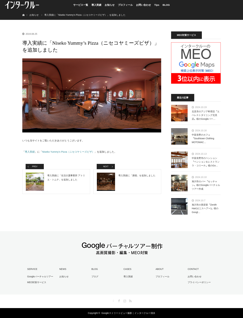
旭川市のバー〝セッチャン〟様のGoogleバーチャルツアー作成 (206, 185)
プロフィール (125, 4)
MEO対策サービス (36, 282)
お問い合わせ (143, 4)
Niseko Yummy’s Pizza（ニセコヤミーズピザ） (68, 151)
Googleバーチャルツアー (40, 276)
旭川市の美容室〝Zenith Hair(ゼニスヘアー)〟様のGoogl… (205, 208)
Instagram (124, 300)
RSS (129, 300)
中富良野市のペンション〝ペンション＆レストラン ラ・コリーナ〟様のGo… (206, 162)
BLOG (166, 4)
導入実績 (96, 4)
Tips (156, 4)
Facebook (118, 300)
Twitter (113, 300)
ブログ (94, 276)
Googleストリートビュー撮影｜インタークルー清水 (128, 313)
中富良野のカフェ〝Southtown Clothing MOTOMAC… (203, 138)
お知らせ (110, 4)
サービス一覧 (80, 4)
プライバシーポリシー (199, 282)
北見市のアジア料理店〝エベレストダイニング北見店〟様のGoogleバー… (206, 115)
